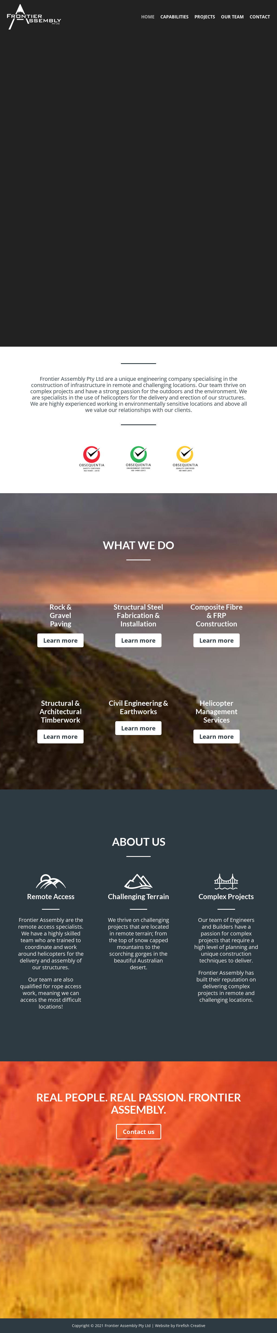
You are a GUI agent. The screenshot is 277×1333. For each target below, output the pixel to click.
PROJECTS (204, 17)
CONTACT (260, 17)
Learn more (60, 640)
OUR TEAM (232, 17)
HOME (147, 17)
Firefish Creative (190, 1325)
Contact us (138, 1131)
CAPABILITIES (174, 17)
